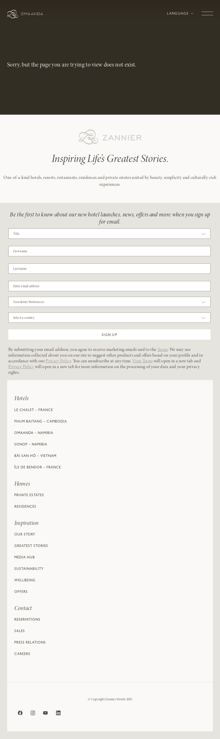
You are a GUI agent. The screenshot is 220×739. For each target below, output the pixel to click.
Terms (162, 349)
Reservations (27, 620)
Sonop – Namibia (30, 445)
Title (16, 234)
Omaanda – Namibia (33, 433)
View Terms (142, 361)
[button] (109, 334)
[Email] (109, 286)
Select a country (23, 318)
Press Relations (30, 643)
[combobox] (109, 235)
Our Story (24, 535)
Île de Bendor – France (37, 468)
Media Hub (24, 558)
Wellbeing (25, 580)
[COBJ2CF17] (109, 251)
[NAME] (109, 268)
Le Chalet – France (33, 410)
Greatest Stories (31, 546)
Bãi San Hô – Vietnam (35, 456)
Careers (22, 654)
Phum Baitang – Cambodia (40, 422)
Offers (21, 592)
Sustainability (29, 569)
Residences (25, 507)
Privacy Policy (58, 361)
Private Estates (29, 495)
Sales (19, 631)
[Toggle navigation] (207, 10)
